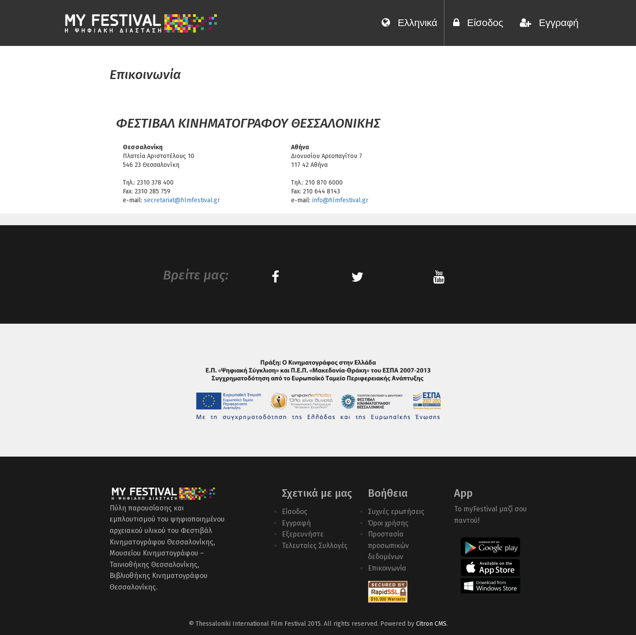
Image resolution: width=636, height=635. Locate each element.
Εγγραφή (549, 22)
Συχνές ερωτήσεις (396, 511)
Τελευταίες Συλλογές (315, 545)
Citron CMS (431, 623)
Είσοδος (481, 22)
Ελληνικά (409, 22)
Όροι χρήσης (388, 523)
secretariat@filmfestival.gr (182, 200)
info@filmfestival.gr (340, 200)
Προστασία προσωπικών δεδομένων (388, 545)
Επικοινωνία (387, 568)
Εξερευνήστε (303, 534)
